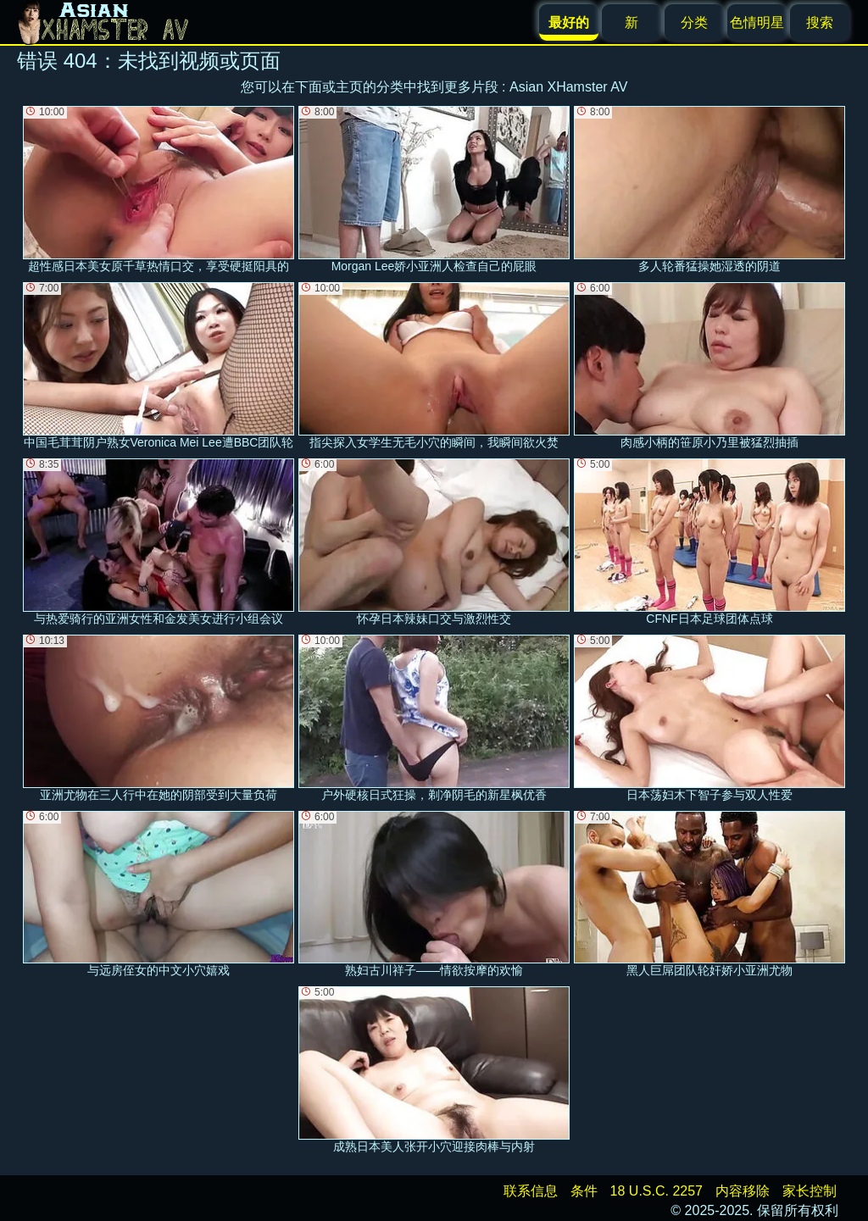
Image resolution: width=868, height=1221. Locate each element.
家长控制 (809, 1191)
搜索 (819, 22)
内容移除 (742, 1191)
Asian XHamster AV (568, 87)
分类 (694, 22)
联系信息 (531, 1191)
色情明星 (757, 22)
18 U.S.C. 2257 (656, 1191)
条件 (584, 1191)
